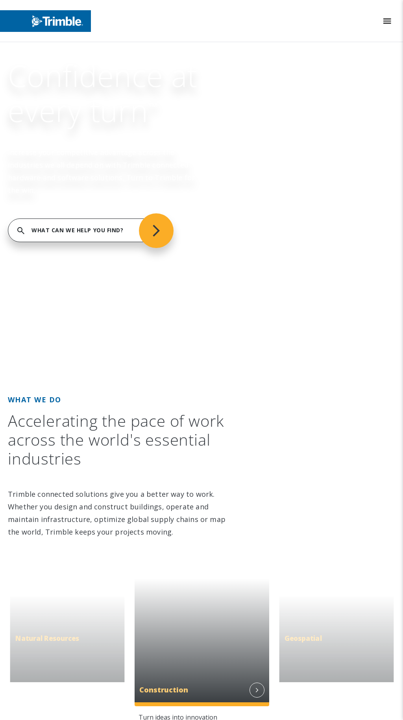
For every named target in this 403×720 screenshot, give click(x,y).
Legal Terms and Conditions (242, 631)
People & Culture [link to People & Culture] (49, 322)
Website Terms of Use (233, 644)
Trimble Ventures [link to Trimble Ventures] (49, 371)
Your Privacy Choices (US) (237, 698)
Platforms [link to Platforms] (227, 209)
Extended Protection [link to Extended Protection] (242, 355)
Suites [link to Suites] (222, 193)
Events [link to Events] (35, 193)
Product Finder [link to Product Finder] (234, 242)
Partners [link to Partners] (37, 226)
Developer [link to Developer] (228, 403)
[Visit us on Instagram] (46, 469)
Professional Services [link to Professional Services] (243, 338)
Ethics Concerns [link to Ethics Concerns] (47, 403)
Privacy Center (222, 658)
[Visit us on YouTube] (76, 469)
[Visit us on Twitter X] (91, 469)
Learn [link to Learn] (221, 387)
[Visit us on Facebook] (61, 469)
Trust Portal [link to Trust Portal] (42, 419)
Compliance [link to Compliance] (41, 387)
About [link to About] (33, 161)
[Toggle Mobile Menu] (387, 21)
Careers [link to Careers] (36, 242)
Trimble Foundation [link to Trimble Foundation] (52, 355)
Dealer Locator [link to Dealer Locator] (234, 322)
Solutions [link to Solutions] (226, 177)
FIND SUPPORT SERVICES (311, 71)
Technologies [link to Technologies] (232, 226)
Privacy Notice (222, 671)
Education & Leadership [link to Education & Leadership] (58, 338)
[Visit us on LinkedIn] (31, 469)
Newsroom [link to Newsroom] (40, 209)
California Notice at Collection (245, 685)
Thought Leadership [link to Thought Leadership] (241, 371)
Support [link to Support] (224, 306)
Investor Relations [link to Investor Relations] (51, 177)
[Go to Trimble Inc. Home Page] (63, 523)
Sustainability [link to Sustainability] (43, 306)
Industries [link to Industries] (227, 161)
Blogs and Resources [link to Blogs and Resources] (243, 419)
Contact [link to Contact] (36, 258)
